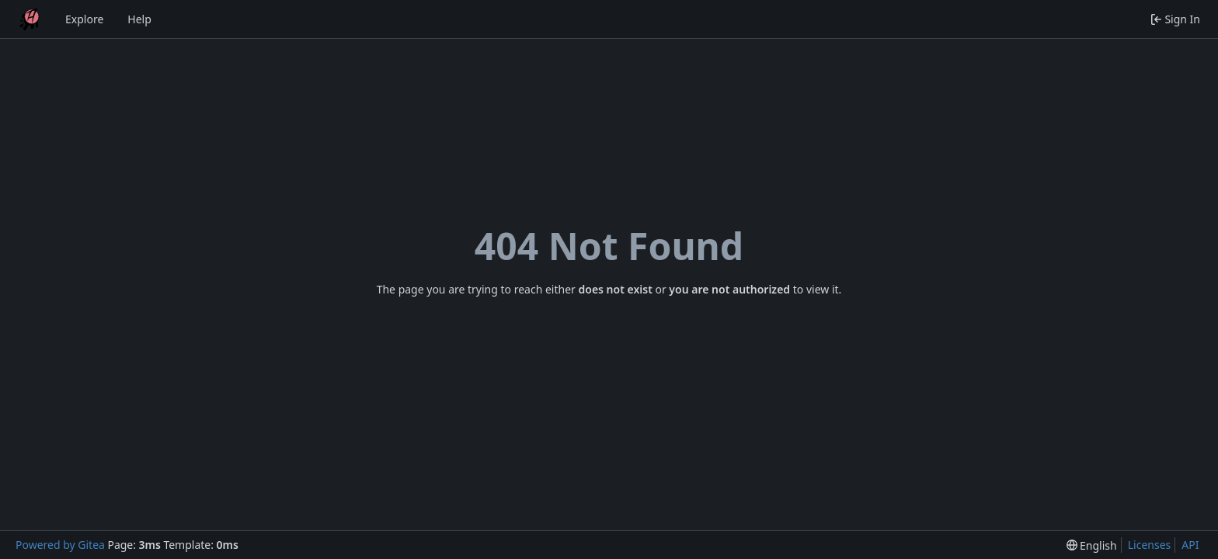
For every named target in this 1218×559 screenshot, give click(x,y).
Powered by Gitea (60, 544)
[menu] (1092, 545)
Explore (84, 19)
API (1190, 544)
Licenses (1149, 544)
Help (139, 19)
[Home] (29, 19)
